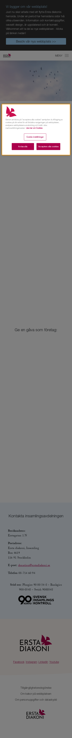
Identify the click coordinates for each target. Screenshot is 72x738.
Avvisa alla (22, 146)
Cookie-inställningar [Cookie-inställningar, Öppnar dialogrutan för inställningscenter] (35, 137)
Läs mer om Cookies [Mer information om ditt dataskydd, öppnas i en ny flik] (34, 128)
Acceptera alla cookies (48, 146)
